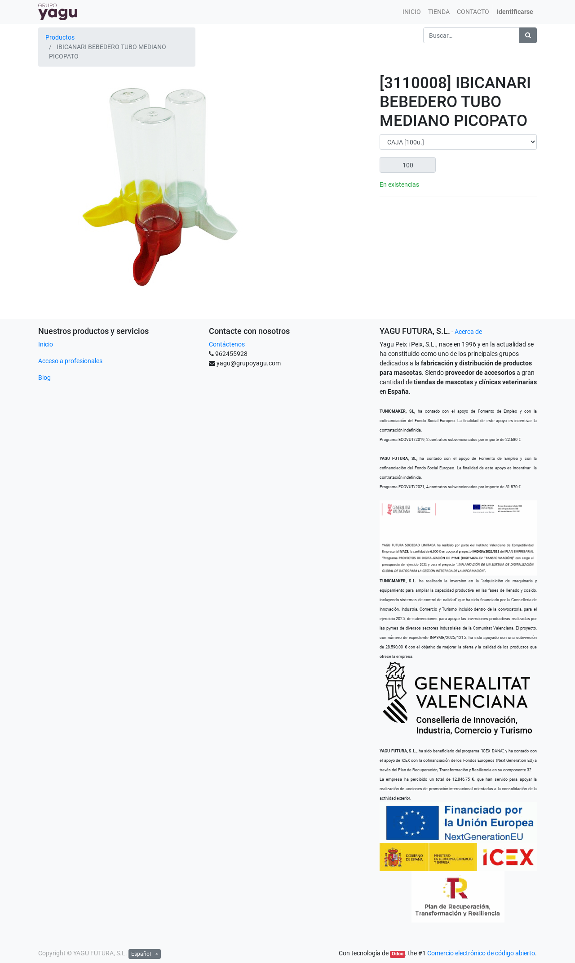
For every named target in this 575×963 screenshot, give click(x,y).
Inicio (45, 344)
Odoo (397, 954)
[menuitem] (412, 12)
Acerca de (468, 331)
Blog (44, 377)
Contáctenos (227, 344)
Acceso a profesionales (70, 360)
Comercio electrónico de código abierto (481, 953)
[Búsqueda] (528, 35)
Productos (60, 37)
